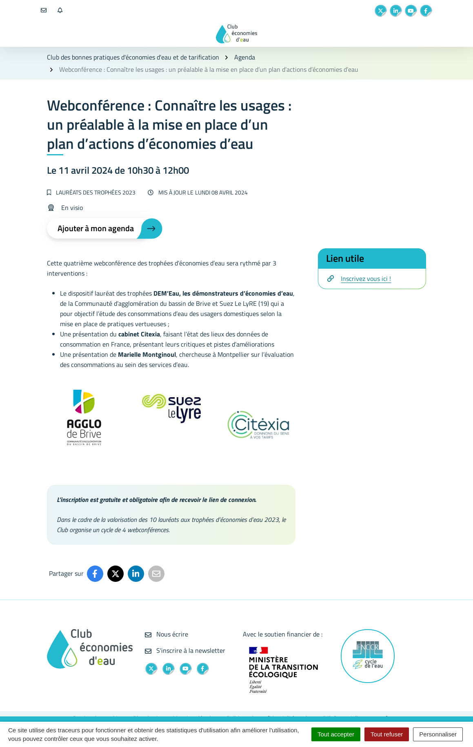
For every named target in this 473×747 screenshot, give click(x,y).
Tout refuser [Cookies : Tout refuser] (387, 734)
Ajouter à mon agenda (96, 228)
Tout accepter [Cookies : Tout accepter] (336, 734)
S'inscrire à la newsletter (185, 650)
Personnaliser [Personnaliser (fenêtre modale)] (438, 734)
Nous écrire (166, 634)
